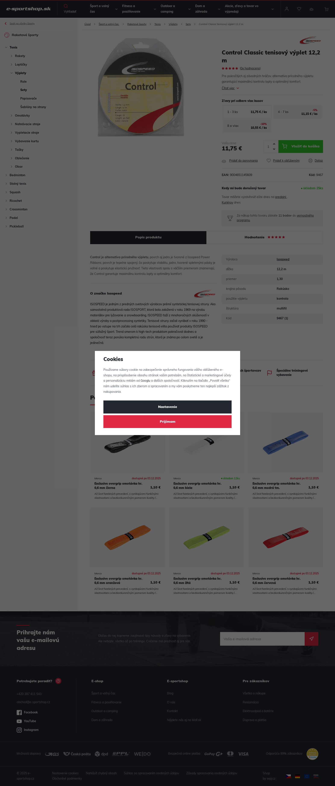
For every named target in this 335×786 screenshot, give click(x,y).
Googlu (145, 381)
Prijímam (167, 422)
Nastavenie (167, 407)
